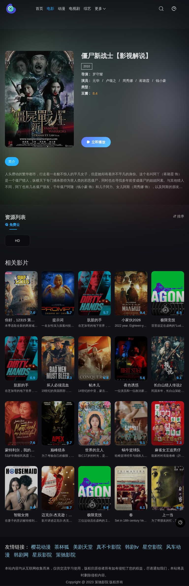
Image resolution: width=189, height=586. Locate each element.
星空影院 (152, 547)
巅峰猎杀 (57, 450)
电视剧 (74, 8)
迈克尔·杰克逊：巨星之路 (58, 515)
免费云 (12, 225)
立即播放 (96, 142)
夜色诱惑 (131, 385)
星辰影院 (42, 555)
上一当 (167, 515)
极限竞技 (167, 320)
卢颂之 (111, 81)
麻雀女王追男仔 (168, 450)
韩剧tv (132, 547)
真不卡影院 (108, 547)
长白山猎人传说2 (168, 385)
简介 (11, 161)
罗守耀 (98, 74)
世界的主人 (94, 450)
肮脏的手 (94, 320)
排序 (178, 216)
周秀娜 (128, 81)
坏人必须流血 (58, 385)
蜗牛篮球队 (131, 450)
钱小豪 (161, 81)
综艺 (87, 8)
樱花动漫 (41, 547)
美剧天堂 (83, 547)
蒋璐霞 (144, 81)
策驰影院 (66, 555)
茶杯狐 (61, 547)
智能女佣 (21, 515)
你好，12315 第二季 (21, 320)
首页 (39, 8)
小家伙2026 (131, 320)
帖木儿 (94, 385)
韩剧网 (21, 555)
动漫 (61, 8)
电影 (50, 8)
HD (17, 241)
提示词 (57, 320)
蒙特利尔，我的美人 (21, 450)
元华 (96, 81)
